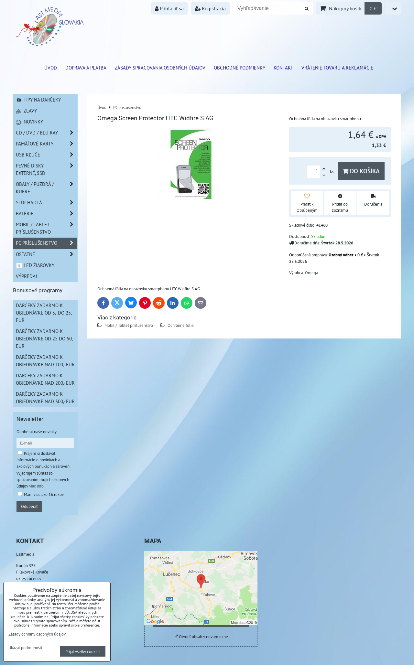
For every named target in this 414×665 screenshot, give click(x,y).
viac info (36, 486)
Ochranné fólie (181, 325)
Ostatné (46, 254)
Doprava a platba (85, 67)
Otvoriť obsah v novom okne (201, 636)
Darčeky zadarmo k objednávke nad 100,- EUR (45, 361)
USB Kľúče (46, 154)
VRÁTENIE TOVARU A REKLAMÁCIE (337, 67)
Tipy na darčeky (38, 99)
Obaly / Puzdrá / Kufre (46, 188)
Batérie (46, 213)
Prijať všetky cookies (82, 651)
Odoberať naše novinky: (37, 431)
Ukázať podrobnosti (25, 648)
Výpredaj (26, 276)
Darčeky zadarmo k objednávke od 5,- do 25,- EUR (44, 312)
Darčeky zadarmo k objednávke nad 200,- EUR (45, 379)
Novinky (29, 121)
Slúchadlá (46, 202)
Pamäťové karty (46, 143)
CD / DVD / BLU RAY (46, 132)
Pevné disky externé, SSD (46, 169)
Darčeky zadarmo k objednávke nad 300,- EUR (45, 397)
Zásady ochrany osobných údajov (37, 634)
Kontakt (283, 67)
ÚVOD (50, 67)
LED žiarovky (35, 265)
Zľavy (26, 110)
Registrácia (210, 8)
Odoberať (29, 506)
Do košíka (361, 171)
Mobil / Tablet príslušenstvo (128, 325)
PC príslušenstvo (46, 243)
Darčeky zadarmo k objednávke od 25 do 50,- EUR (45, 338)
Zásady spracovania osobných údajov (160, 67)
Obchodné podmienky (239, 67)
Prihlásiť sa (169, 8)
